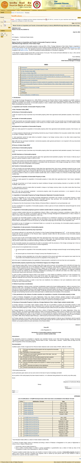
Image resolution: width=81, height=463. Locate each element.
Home (13, 12)
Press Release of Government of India (30, 87)
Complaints (34, 10)
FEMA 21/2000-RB (28, 403)
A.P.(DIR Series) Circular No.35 (31, 422)
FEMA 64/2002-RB (28, 408)
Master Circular (24, 50)
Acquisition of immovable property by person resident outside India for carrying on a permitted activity (45, 76)
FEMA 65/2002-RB (28, 406)
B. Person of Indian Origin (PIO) (28, 73)
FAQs (18, 10)
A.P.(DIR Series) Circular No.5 (31, 419)
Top (80, 458)
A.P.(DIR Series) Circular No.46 (31, 424)
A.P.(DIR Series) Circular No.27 (31, 426)
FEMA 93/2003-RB (28, 410)
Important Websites (42, 10)
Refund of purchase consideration (29, 80)
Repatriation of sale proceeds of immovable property (33, 78)
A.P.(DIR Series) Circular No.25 (31, 435)
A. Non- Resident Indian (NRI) (28, 71)
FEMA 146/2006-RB (28, 412)
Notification (20, 12)
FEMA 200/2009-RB (28, 414)
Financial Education (25, 10)
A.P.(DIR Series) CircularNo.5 (31, 433)
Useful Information (11, 10)
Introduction (24, 67)
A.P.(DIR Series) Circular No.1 (31, 417)
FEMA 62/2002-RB (28, 405)
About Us (3, 10)
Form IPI (23, 91)
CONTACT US (60, 8)
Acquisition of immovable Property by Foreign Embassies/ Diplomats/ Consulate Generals (42, 74)
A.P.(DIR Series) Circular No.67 (31, 430)
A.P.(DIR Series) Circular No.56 (31, 428)
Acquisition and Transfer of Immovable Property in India (34, 69)
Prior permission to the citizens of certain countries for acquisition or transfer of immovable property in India (47, 82)
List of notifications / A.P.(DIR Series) (30, 94)
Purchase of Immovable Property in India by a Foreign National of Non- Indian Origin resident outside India (46, 83)
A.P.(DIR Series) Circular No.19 (31, 421)
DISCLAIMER (67, 8)
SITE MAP (54, 8)
